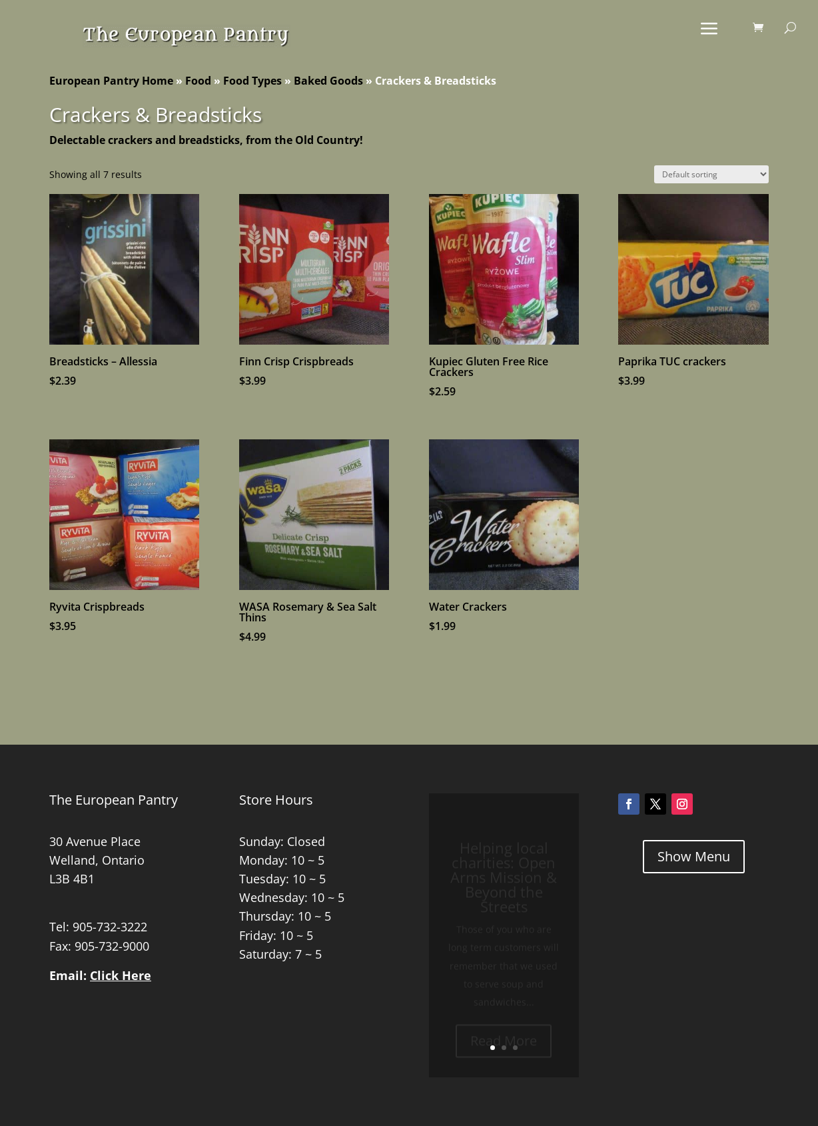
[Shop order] (711, 174)
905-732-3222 (110, 927)
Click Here (120, 975)
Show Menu (693, 856)
